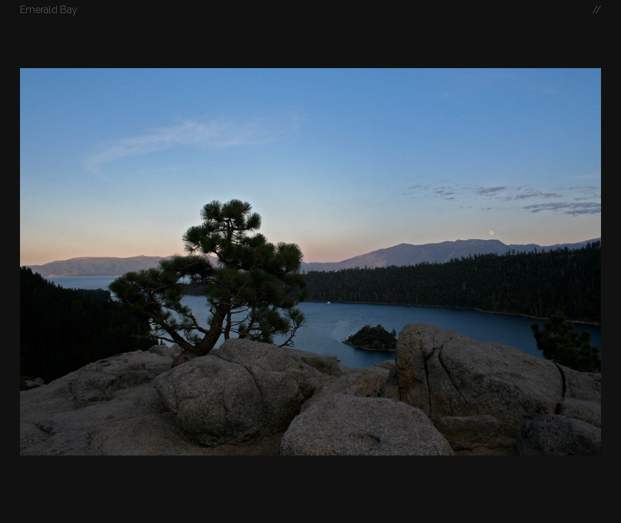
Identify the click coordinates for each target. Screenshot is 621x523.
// (596, 10)
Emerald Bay (48, 10)
